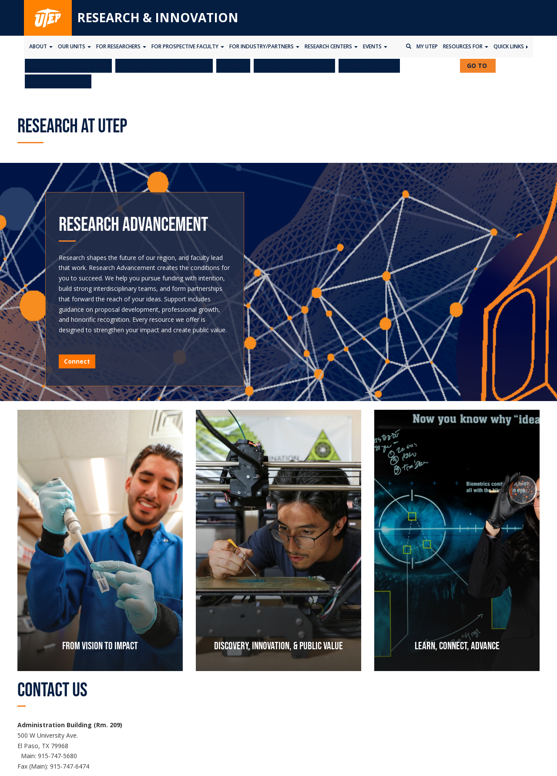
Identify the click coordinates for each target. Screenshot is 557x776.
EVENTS (233, 65)
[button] (164, 66)
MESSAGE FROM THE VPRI (68, 65)
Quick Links (510, 46)
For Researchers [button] (121, 46)
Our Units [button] (74, 46)
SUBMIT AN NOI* (369, 65)
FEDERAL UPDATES (58, 81)
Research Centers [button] (331, 46)
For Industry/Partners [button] (264, 46)
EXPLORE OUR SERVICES (294, 65)
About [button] (41, 46)
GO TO (480, 67)
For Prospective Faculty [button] (187, 46)
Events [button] (375, 46)
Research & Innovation (157, 17)
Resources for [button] (465, 46)
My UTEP (427, 46)
